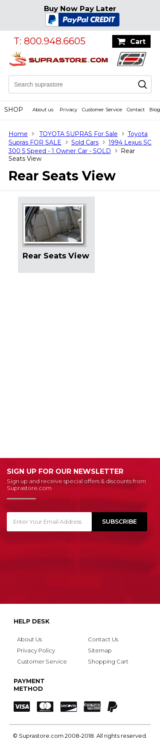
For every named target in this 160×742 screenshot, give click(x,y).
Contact (136, 110)
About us (42, 110)
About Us (29, 639)
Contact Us (103, 639)
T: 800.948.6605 (49, 41)
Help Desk (31, 621)
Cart (137, 42)
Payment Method (29, 685)
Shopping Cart (108, 661)
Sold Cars (85, 142)
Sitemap (100, 650)
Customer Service (102, 110)
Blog (154, 110)
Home (18, 134)
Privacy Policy (36, 650)
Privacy (68, 110)
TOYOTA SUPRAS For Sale (78, 134)
